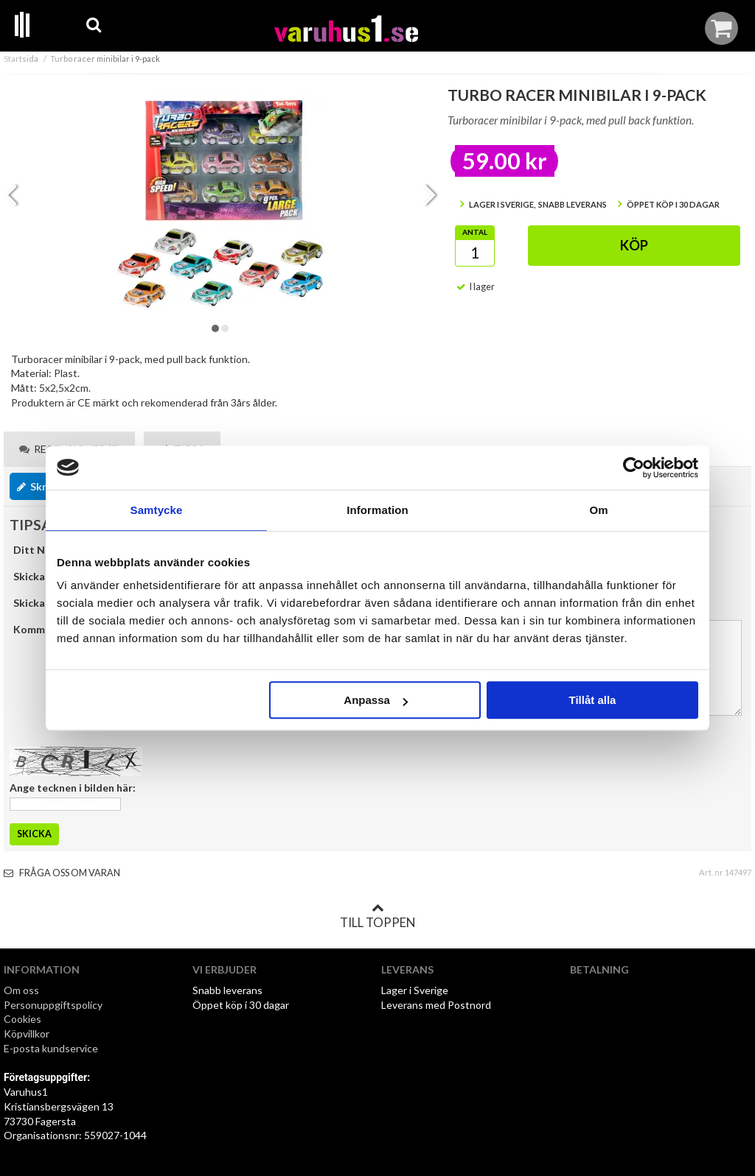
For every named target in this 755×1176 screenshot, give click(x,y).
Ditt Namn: (41, 549)
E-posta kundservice (52, 1048)
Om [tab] (598, 510)
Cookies (22, 1019)
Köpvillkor (26, 1033)
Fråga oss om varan (62, 873)
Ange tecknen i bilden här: (73, 787)
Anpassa (376, 700)
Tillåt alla (592, 700)
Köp (634, 245)
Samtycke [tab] (157, 510)
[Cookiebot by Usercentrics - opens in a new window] (633, 468)
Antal (474, 232)
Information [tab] (377, 510)
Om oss (21, 990)
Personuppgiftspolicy (53, 1005)
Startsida (21, 58)
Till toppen (377, 916)
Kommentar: (44, 629)
